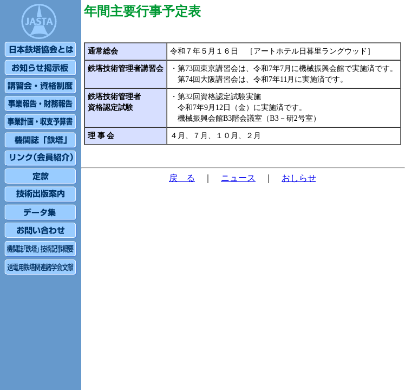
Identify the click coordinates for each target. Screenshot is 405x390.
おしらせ (299, 178)
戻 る (182, 178)
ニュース (238, 178)
